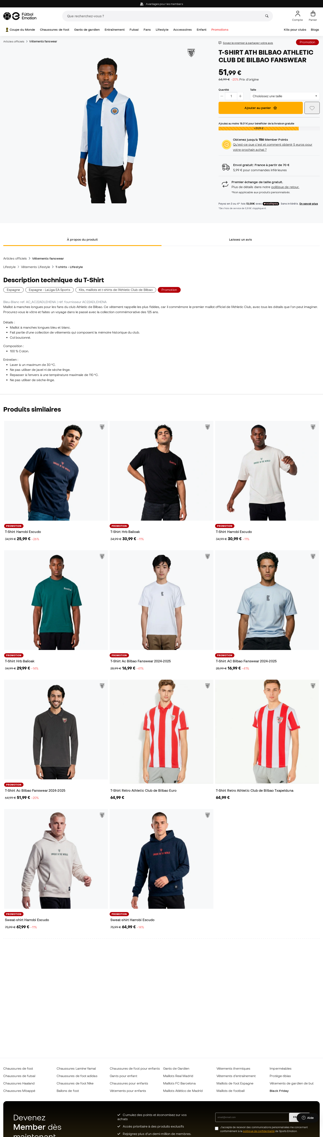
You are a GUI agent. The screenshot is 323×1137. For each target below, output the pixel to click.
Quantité (224, 89)
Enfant (201, 29)
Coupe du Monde (20, 30)
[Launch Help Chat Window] (308, 1118)
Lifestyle (162, 29)
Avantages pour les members (161, 4)
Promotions (219, 29)
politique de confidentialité (259, 1131)
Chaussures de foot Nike (75, 1083)
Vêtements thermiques (233, 1068)
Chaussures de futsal (19, 1076)
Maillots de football (231, 1091)
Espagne (13, 290)
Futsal (134, 29)
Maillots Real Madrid (178, 1076)
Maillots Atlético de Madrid (183, 1091)
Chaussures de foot (54, 29)
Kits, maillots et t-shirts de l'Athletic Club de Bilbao (116, 290)
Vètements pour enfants (128, 1091)
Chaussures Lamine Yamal (76, 1068)
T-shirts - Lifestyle (69, 267)
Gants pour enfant (123, 1076)
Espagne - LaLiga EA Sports (49, 290)
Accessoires (182, 29)
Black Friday (279, 1091)
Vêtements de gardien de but (292, 1083)
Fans (147, 29)
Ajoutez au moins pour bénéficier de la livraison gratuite (256, 123)
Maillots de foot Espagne (235, 1083)
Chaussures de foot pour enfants (135, 1068)
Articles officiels (13, 41)
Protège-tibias (280, 1076)
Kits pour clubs (295, 29)
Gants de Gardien (176, 1068)
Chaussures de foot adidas (77, 1076)
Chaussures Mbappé (19, 1091)
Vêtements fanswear (43, 41)
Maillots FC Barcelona (179, 1083)
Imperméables (280, 1068)
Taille (253, 89)
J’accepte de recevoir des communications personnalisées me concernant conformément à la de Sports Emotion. (264, 1129)
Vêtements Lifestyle (35, 267)
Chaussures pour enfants (129, 1083)
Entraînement (115, 29)
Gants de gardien (87, 29)
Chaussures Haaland (19, 1083)
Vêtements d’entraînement (236, 1076)
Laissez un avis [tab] (240, 239)
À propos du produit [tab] (82, 239)
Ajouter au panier (261, 108)
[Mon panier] (313, 16)
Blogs (315, 29)
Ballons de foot (68, 1091)
